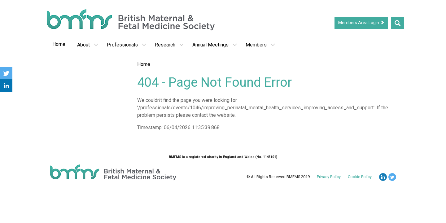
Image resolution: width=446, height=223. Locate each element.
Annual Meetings (214, 45)
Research (169, 45)
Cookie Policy (360, 176)
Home (58, 44)
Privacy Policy (329, 176)
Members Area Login (361, 22)
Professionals (126, 45)
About (87, 45)
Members (260, 45)
